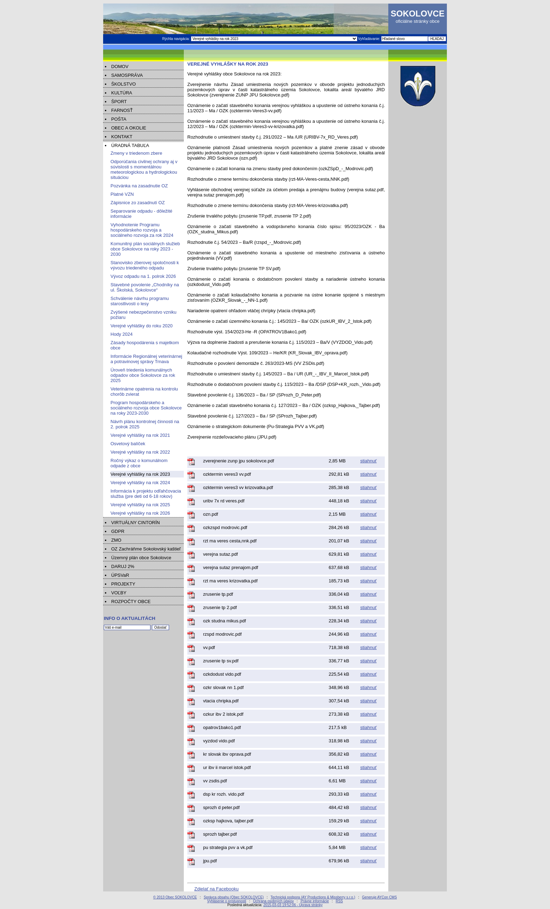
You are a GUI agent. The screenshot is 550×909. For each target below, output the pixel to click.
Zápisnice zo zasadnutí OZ (137, 202)
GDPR (118, 531)
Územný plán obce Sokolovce (141, 557)
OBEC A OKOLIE (128, 128)
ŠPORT (119, 101)
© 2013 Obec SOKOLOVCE (175, 897)
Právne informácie (315, 901)
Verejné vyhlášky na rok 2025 (140, 504)
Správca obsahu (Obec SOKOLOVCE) (234, 897)
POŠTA (118, 119)
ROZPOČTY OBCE (130, 601)
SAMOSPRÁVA (127, 75)
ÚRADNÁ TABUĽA (130, 145)
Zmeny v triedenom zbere (136, 153)
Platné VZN (122, 194)
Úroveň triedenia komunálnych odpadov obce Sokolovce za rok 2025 (142, 375)
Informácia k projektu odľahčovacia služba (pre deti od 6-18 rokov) (145, 493)
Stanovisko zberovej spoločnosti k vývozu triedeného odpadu (144, 265)
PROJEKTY (123, 584)
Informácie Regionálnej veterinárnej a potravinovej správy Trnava (146, 359)
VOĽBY (118, 592)
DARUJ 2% (122, 566)
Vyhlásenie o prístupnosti (226, 901)
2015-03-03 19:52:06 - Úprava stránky (293, 905)
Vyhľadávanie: (369, 39)
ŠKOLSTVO (123, 84)
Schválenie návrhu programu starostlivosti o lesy (139, 301)
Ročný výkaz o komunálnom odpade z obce (139, 463)
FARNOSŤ (122, 110)
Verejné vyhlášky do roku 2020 (141, 325)
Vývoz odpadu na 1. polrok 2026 (143, 276)
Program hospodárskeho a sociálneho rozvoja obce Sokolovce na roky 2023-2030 (146, 408)
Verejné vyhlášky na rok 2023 (140, 474)
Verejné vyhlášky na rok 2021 (140, 435)
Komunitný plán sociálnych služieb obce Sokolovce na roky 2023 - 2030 (145, 249)
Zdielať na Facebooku (216, 888)
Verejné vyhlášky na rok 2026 (140, 513)
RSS (339, 901)
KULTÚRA (121, 92)
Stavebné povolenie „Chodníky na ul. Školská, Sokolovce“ (144, 287)
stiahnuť (368, 460)
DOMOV (119, 66)
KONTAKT (121, 136)
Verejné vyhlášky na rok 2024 (140, 482)
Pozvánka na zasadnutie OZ (139, 185)
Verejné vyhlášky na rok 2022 (140, 452)
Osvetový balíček (127, 443)
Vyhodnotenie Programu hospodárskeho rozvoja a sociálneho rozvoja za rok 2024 (141, 230)
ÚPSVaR (120, 575)
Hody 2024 (121, 334)
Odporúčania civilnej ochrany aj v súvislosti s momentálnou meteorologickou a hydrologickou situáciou (143, 169)
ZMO (116, 540)
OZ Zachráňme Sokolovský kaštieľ (146, 549)
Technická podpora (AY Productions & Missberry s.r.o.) (312, 897)
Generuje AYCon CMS (379, 897)
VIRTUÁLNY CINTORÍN (135, 522)
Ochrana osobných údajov (273, 901)
